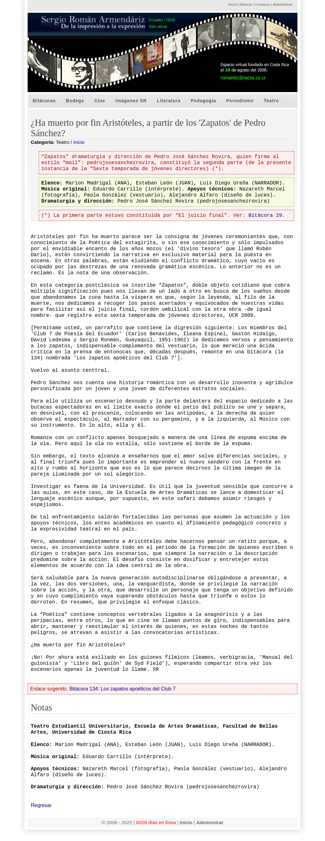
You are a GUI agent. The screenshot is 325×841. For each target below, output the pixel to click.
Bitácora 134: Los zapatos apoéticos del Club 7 (123, 688)
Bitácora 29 (265, 215)
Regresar (41, 805)
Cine (99, 100)
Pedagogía (203, 100)
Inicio (232, 4)
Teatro (271, 100)
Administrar (283, 4)
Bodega (75, 100)
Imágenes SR (131, 100)
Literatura (169, 100)
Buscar (246, 4)
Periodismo (240, 100)
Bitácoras (44, 100)
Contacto (262, 4)
